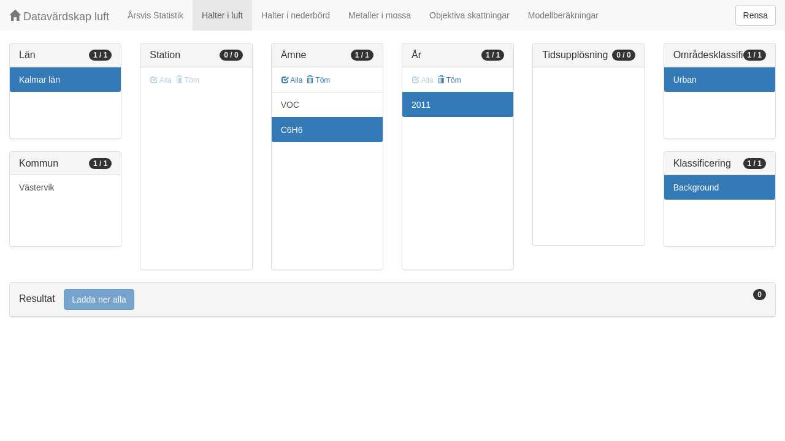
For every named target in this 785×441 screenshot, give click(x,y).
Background (696, 187)
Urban (685, 80)
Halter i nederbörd (295, 15)
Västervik (37, 187)
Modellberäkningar (563, 15)
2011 (421, 105)
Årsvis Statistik (155, 15)
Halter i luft (222, 15)
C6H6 (292, 130)
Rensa (755, 15)
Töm (318, 80)
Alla (292, 80)
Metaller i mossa (379, 15)
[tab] (392, 300)
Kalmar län (39, 80)
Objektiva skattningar (469, 15)
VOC (290, 105)
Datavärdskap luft (59, 16)
